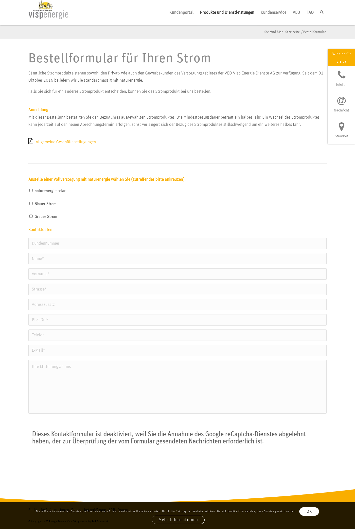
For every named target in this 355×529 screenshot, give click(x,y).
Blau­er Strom (45, 204)
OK (309, 511)
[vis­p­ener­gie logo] (49, 12)
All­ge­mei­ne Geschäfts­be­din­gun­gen (66, 142)
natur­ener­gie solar (50, 191)
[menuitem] (181, 12)
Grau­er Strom (46, 217)
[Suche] (322, 12)
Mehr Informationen (178, 520)
